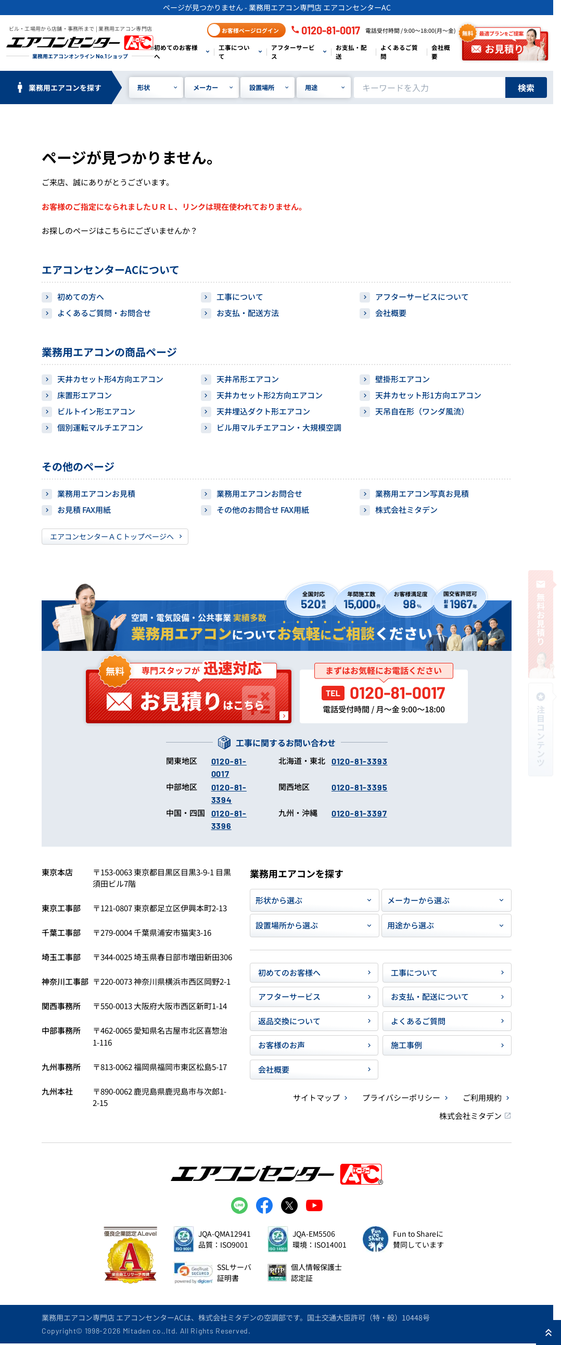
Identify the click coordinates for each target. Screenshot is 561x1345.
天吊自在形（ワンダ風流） (422, 411)
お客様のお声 (281, 1044)
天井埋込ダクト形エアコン (263, 411)
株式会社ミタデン (406, 509)
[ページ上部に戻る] (548, 1332)
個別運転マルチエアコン (100, 427)
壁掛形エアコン (402, 378)
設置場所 (261, 87)
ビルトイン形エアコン (96, 411)
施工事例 (406, 1044)
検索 (526, 87)
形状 (143, 87)
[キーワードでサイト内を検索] (429, 87)
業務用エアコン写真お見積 (422, 493)
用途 (311, 87)
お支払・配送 (351, 51)
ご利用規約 (482, 1097)
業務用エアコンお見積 (96, 493)
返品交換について (289, 1020)
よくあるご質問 (399, 51)
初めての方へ (80, 296)
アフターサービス (293, 51)
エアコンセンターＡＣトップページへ (112, 536)
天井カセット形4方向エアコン (110, 378)
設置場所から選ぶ (287, 925)
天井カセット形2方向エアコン (269, 394)
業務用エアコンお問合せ (259, 493)
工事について (234, 51)
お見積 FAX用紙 (84, 509)
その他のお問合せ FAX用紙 (262, 509)
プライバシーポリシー (401, 1097)
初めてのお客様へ (176, 51)
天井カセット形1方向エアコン (428, 394)
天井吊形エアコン (247, 378)
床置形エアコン (84, 394)
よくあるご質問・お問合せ (104, 312)
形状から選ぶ (279, 900)
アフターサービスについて (422, 296)
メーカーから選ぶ (418, 900)
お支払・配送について (430, 996)
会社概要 (440, 51)
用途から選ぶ (410, 925)
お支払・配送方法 (247, 312)
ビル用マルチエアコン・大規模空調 (278, 427)
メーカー (205, 87)
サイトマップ (316, 1097)
